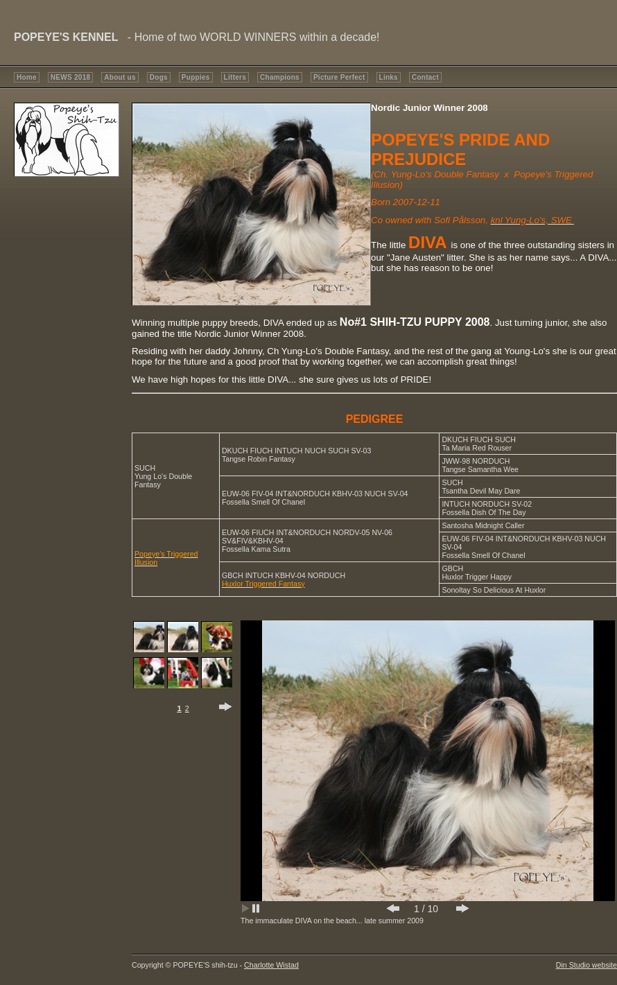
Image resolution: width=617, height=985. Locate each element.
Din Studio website (586, 965)
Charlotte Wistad (271, 965)
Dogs (159, 77)
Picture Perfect (339, 77)
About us (119, 77)
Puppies (196, 77)
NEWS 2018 (70, 77)
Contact (425, 77)
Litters (235, 77)
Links (388, 77)
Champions (279, 77)
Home (27, 77)
